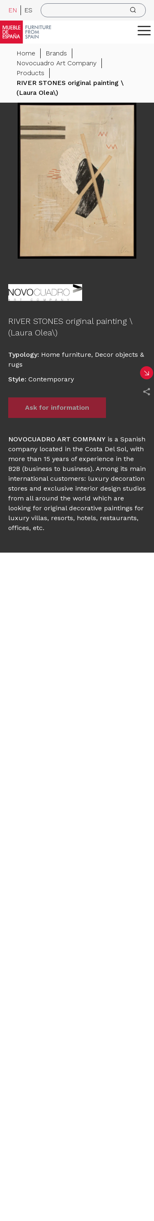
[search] (93, 10)
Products (30, 73)
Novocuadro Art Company (56, 63)
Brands (56, 53)
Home (25, 53)
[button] (144, 30)
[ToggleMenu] (144, 30)
